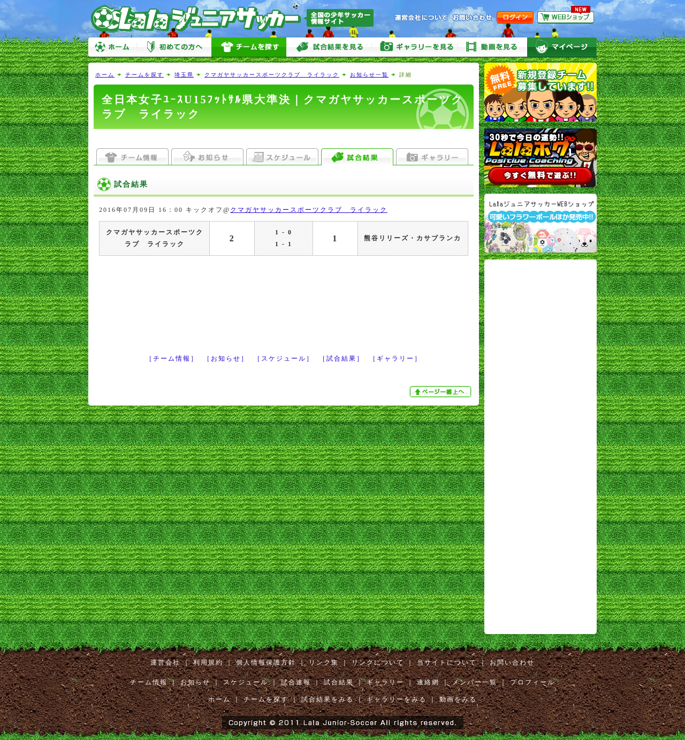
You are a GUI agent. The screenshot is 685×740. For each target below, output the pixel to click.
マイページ (562, 47)
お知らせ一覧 (369, 75)
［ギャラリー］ (395, 358)
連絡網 (428, 682)
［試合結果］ (341, 358)
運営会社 (165, 662)
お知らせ (195, 682)
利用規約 (208, 662)
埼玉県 (184, 75)
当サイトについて (447, 662)
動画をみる (492, 47)
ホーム (112, 47)
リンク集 (324, 662)
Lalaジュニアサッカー (236, 18)
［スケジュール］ (284, 358)
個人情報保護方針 (266, 662)
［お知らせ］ (225, 358)
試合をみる (329, 47)
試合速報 (296, 682)
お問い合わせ (512, 662)
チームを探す (248, 47)
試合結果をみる (327, 699)
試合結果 (339, 682)
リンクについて (378, 662)
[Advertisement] (283, 139)
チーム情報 (149, 682)
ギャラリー (385, 682)
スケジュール (245, 682)
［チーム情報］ (172, 358)
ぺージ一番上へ (441, 392)
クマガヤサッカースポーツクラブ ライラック (271, 75)
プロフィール (532, 682)
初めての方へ (173, 47)
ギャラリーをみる (415, 47)
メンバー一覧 (474, 682)
